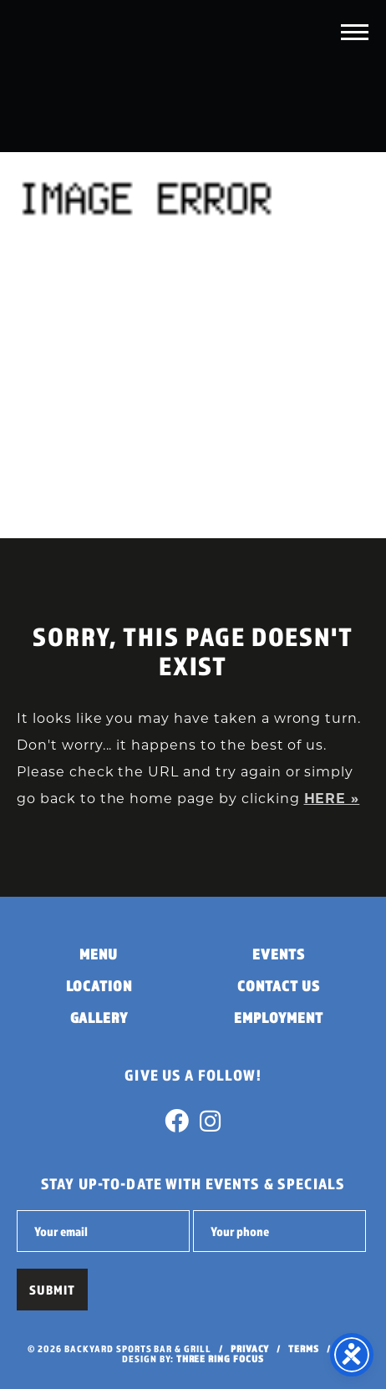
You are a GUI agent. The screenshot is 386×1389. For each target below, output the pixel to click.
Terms (303, 1348)
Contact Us (278, 986)
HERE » (332, 799)
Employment (278, 1017)
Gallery (99, 1017)
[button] (355, 31)
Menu (98, 954)
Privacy (250, 1348)
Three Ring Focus (220, 1358)
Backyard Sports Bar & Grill (121, 76)
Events (278, 954)
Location (99, 986)
